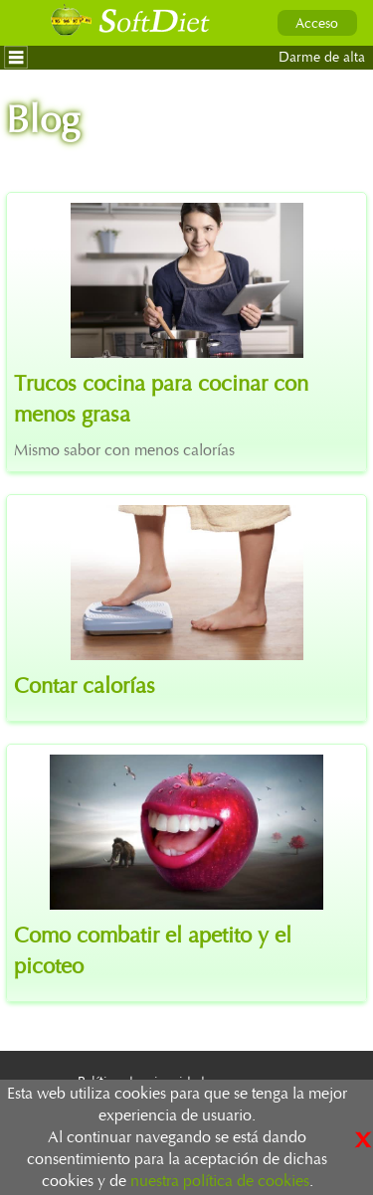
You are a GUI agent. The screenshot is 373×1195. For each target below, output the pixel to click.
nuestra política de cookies (219, 1181)
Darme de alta (322, 57)
